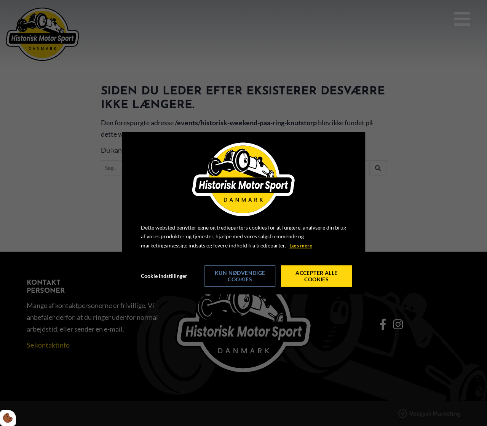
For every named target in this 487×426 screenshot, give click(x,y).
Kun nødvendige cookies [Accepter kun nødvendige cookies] (240, 276)
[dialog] (244, 213)
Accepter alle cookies (316, 276)
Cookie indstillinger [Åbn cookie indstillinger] (164, 276)
